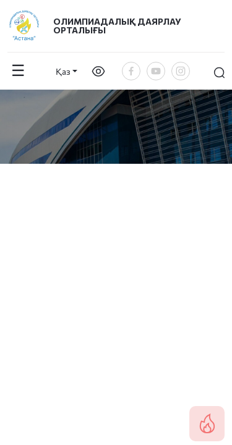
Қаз (63, 71)
